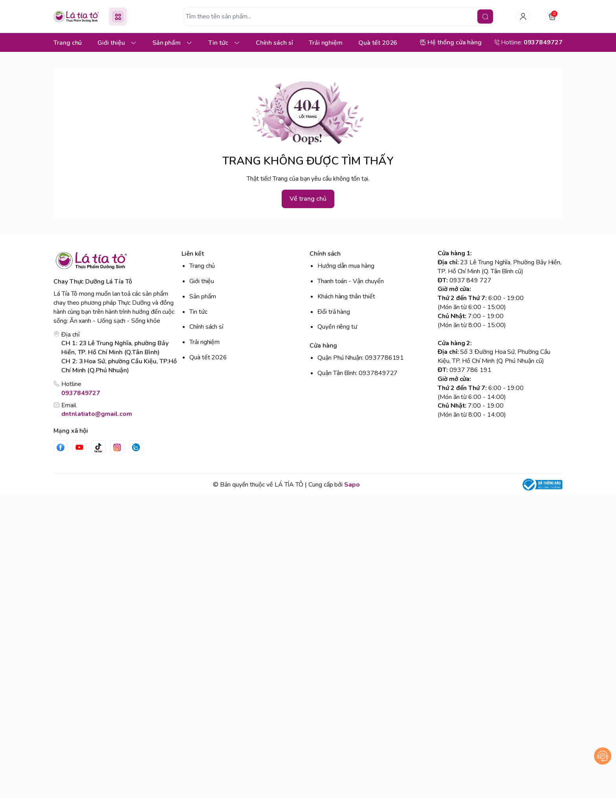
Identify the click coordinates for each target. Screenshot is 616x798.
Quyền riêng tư (337, 326)
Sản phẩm (202, 296)
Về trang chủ (308, 198)
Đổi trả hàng (333, 311)
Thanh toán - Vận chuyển (350, 281)
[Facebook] (60, 447)
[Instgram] (117, 447)
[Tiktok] (98, 447)
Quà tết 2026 (208, 357)
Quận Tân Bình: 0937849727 (357, 373)
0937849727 (80, 393)
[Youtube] (79, 447)
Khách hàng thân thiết (346, 296)
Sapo (352, 484)
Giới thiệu (201, 281)
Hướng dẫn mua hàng (345, 266)
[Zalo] (136, 447)
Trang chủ (202, 266)
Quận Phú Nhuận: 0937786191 (360, 357)
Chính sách (325, 253)
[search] (485, 16)
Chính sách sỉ (206, 326)
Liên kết (193, 253)
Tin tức (198, 311)
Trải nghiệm (204, 342)
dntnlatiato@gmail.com (96, 414)
